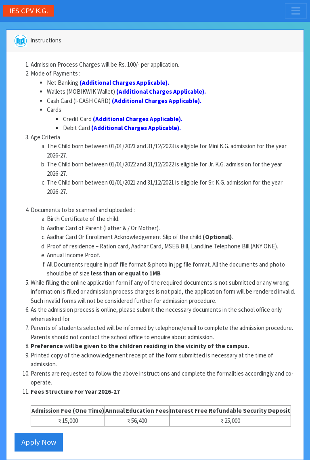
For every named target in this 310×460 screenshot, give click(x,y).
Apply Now (38, 442)
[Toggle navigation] (296, 11)
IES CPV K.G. (28, 10)
